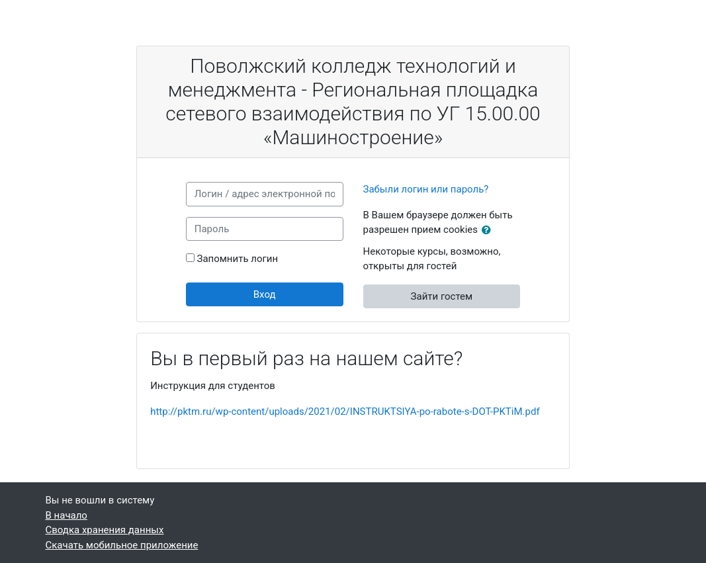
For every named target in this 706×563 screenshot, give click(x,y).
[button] (489, 230)
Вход (264, 294)
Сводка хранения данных (105, 530)
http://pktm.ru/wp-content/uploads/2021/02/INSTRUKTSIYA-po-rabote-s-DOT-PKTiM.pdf (344, 411)
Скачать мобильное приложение (122, 545)
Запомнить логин (237, 259)
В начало (66, 515)
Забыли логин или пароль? (426, 189)
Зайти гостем (442, 296)
